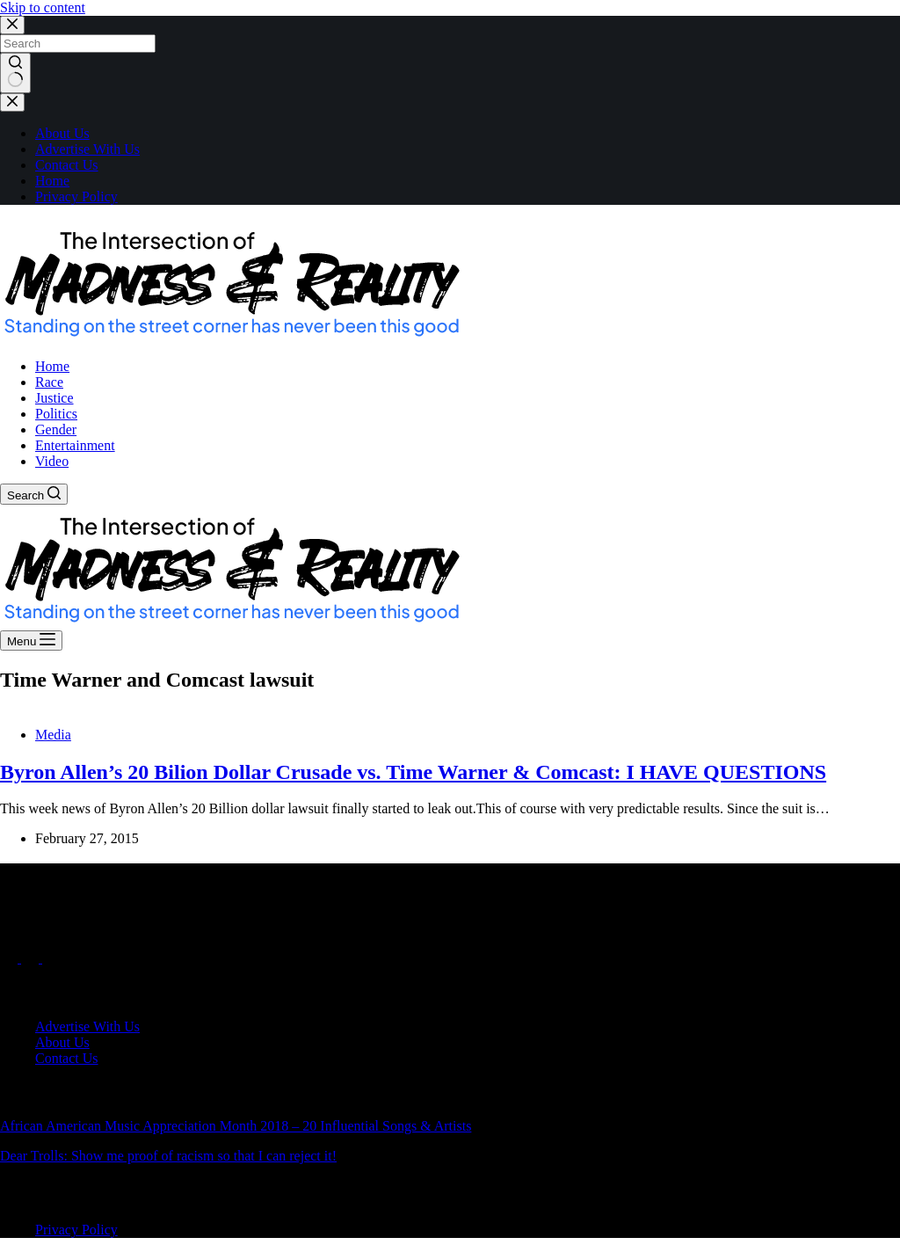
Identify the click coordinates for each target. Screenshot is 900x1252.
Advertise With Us (87, 149)
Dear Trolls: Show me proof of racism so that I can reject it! (168, 1155)
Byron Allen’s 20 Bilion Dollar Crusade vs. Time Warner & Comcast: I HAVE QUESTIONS (413, 772)
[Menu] (31, 640)
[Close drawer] (12, 102)
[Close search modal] (12, 25)
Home (52, 180)
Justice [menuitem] (54, 397)
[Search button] (15, 73)
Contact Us (66, 164)
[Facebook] (10, 957)
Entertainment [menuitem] (75, 445)
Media (53, 734)
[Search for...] (78, 43)
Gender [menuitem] (55, 429)
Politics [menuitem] (56, 413)
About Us (62, 133)
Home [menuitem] (52, 366)
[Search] (34, 494)
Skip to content (42, 7)
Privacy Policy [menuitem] (76, 1229)
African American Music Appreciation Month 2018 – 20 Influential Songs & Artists (235, 1125)
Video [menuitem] (52, 461)
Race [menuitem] (49, 382)
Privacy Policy (76, 196)
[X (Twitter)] (31, 957)
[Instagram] (51, 957)
